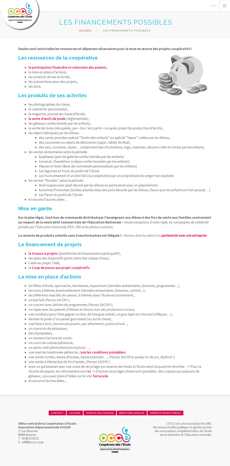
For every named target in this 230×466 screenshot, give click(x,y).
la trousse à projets (43, 253)
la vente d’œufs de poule (47, 118)
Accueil (85, 30)
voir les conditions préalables (103, 352)
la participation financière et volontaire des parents (67, 67)
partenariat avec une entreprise (184, 235)
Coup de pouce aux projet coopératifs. (61, 267)
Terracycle (100, 376)
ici (89, 371)
